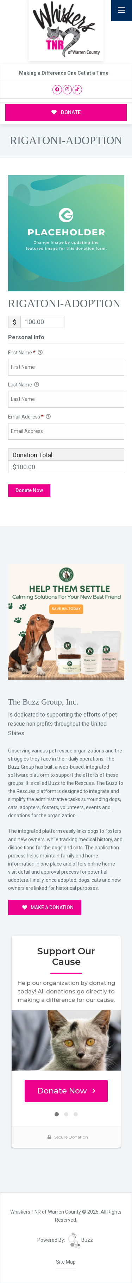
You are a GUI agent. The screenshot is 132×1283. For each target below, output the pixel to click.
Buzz (80, 1240)
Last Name (23, 385)
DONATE (66, 112)
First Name (25, 353)
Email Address (29, 417)
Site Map (66, 1262)
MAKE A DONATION (48, 907)
